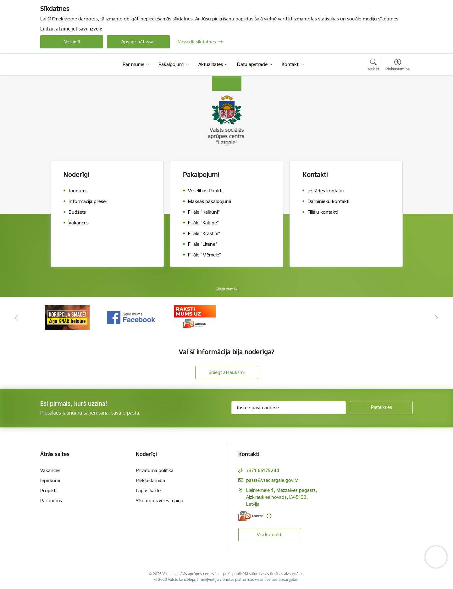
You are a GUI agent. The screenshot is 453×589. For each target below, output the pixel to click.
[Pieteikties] (381, 407)
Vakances (50, 470)
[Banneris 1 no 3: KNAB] (67, 317)
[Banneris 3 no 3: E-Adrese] (195, 317)
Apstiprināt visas (138, 42)
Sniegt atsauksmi (227, 372)
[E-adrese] (250, 516)
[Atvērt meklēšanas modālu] (373, 65)
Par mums (51, 501)
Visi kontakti (269, 534)
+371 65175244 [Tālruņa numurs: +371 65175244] (262, 470)
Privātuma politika (155, 470)
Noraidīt (72, 42)
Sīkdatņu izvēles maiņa (159, 501)
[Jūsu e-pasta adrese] (288, 407)
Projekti (48, 490)
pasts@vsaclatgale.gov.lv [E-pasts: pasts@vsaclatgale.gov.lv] (272, 480)
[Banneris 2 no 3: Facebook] (131, 317)
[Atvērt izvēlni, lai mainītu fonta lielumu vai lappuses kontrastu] (397, 65)
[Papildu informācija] (269, 516)
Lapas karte (148, 490)
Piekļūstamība (150, 480)
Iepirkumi (50, 480)
